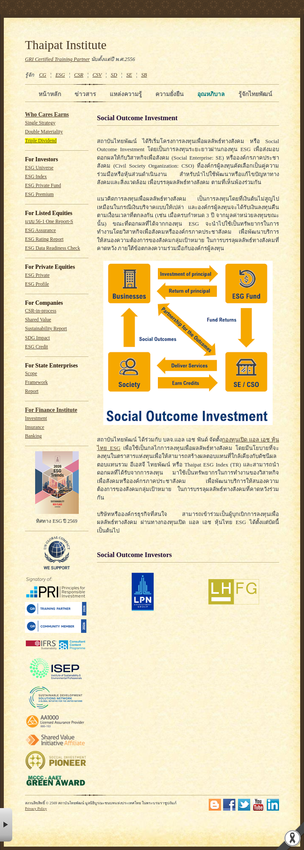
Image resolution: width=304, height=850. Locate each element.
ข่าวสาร (85, 94)
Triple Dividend (41, 141)
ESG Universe (39, 168)
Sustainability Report (46, 328)
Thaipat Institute (66, 45)
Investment (36, 418)
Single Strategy (40, 123)
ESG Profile (37, 284)
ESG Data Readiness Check (52, 248)
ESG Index (36, 176)
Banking (33, 436)
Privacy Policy (36, 808)
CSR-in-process (40, 311)
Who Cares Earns (47, 114)
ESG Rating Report (44, 239)
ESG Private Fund (43, 185)
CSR (78, 75)
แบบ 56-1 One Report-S (49, 221)
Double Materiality (44, 132)
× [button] (6, 825)
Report (32, 391)
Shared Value (38, 320)
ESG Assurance (40, 230)
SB (144, 75)
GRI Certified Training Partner (57, 59)
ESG (60, 75)
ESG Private (37, 275)
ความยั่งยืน (169, 94)
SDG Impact (37, 338)
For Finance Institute (51, 410)
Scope (31, 373)
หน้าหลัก (50, 94)
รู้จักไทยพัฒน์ (255, 94)
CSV (97, 75)
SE (129, 75)
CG (42, 75)
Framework (36, 382)
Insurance (34, 427)
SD (114, 75)
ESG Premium (39, 194)
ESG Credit (36, 347)
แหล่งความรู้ (126, 94)
